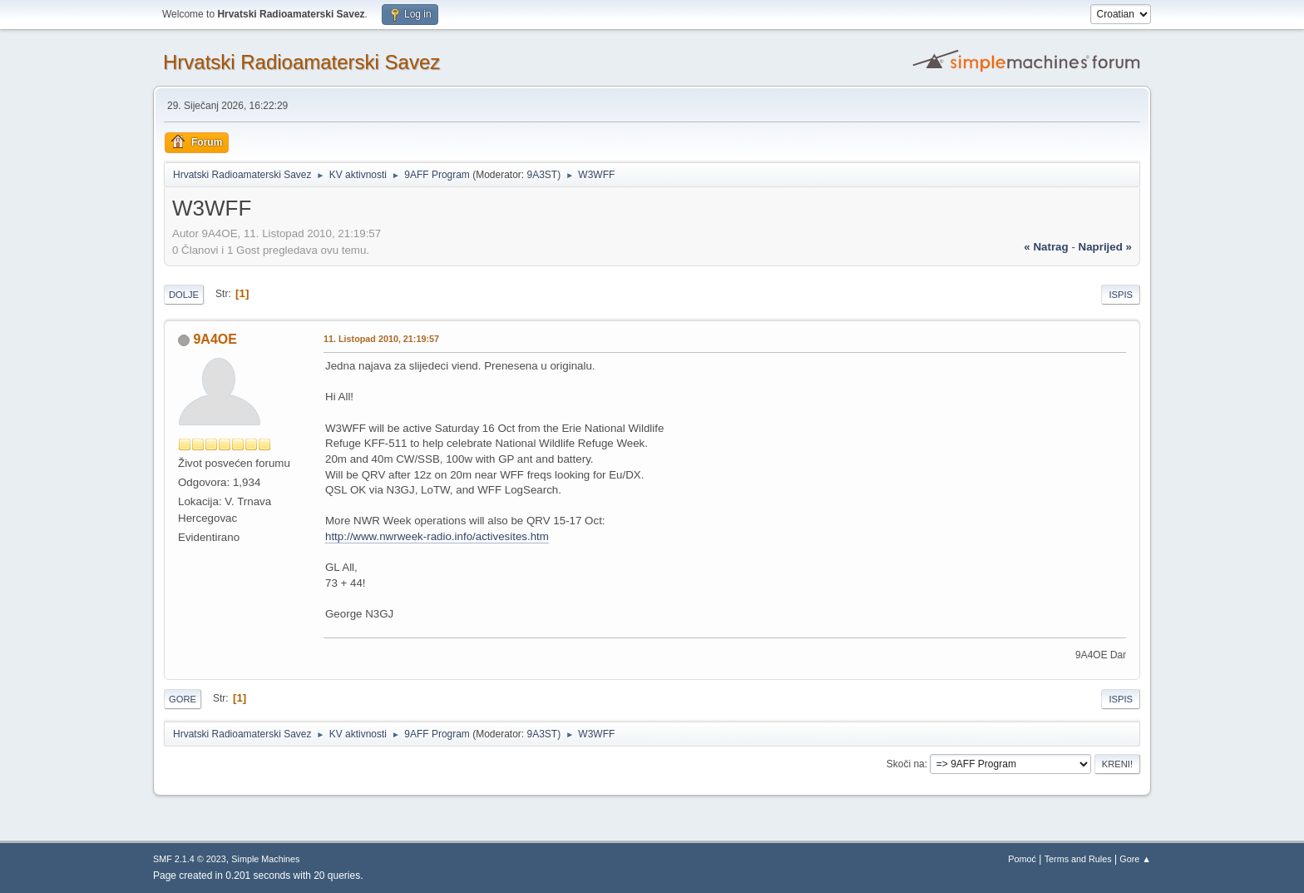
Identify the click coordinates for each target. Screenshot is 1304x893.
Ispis (1121, 295)
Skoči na (906, 764)
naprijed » (1105, 247)
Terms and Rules (1078, 859)
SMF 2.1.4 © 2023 (189, 859)
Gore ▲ (1135, 859)
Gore (182, 699)
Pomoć (1022, 859)
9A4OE (214, 339)
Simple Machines (265, 859)
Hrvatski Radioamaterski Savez (301, 62)
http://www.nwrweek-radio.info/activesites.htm (437, 536)
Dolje (184, 295)
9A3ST (541, 175)
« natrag (1046, 247)
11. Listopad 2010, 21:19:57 (381, 339)
